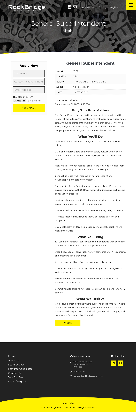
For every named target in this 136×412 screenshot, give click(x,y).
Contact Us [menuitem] (14, 373)
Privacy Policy (68, 403)
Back (68, 323)
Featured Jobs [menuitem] (16, 364)
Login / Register (109, 7)
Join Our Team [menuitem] (16, 377)
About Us (13, 360)
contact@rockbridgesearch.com (88, 376)
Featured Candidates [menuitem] (20, 369)
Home (11, 356)
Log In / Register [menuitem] (17, 381)
